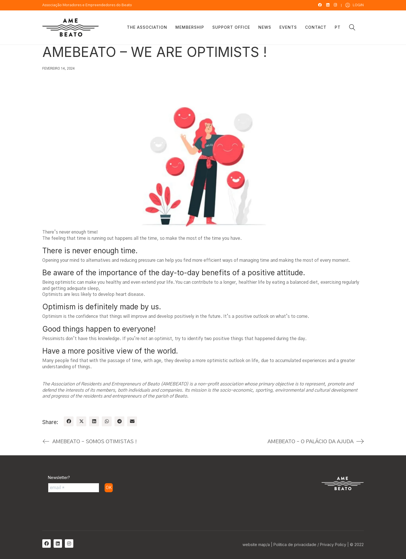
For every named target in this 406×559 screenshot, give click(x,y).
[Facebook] (69, 421)
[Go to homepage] (70, 27)
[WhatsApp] (107, 421)
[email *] (73, 487)
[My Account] (354, 5)
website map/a (256, 544)
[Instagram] (69, 543)
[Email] (132, 421)
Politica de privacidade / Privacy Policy (309, 544)
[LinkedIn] (94, 421)
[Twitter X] (81, 421)
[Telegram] (119, 421)
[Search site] (352, 28)
